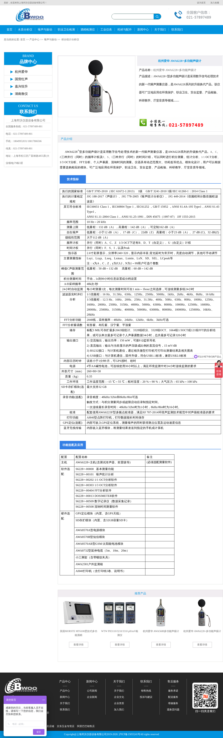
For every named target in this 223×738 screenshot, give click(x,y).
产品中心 (34, 39)
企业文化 (119, 697)
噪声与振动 (45, 29)
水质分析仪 (25, 29)
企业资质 (119, 703)
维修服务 (173, 703)
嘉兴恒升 (21, 86)
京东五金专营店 (65, 726)
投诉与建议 (146, 697)
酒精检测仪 (87, 29)
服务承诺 (173, 690)
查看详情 (78, 644)
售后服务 (173, 681)
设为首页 (201, 2)
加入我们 (119, 709)
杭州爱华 (21, 72)
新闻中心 (143, 29)
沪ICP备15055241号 (129, 734)
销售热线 (146, 690)
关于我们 (160, 29)
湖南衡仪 (21, 94)
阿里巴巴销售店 (86, 726)
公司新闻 (92, 690)
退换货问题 (173, 709)
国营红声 (21, 79)
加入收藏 (214, 2)
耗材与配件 (124, 29)
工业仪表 (106, 29)
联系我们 (177, 29)
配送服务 (173, 697)
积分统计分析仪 (70, 39)
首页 (9, 29)
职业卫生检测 (66, 29)
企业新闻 (92, 697)
